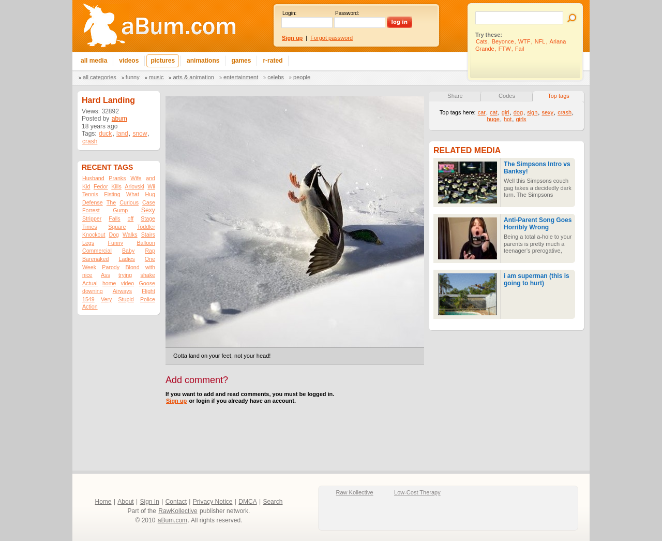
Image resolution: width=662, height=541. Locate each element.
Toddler (146, 227)
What (132, 194)
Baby (128, 250)
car (482, 112)
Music (156, 77)
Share (454, 96)
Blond (132, 267)
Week (89, 267)
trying (125, 275)
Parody (110, 267)
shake (148, 275)
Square (117, 227)
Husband (93, 178)
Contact (176, 501)
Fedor (101, 186)
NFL (540, 41)
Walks (130, 234)
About (125, 501)
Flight (148, 291)
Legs (88, 243)
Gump (120, 210)
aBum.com (172, 520)
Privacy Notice (213, 501)
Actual (90, 283)
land (122, 133)
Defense (92, 202)
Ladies (126, 259)
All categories (99, 77)
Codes (507, 96)
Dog (114, 234)
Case (148, 202)
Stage (148, 218)
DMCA (247, 501)
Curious (129, 202)
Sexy (148, 210)
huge (493, 119)
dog (518, 112)
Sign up (176, 401)
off (131, 218)
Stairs (148, 234)
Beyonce (503, 41)
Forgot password (331, 38)
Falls (115, 218)
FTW (505, 49)
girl (505, 112)
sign (532, 112)
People (301, 77)
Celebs (275, 77)
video (127, 283)
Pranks (117, 178)
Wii (151, 186)
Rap (150, 250)
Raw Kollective (354, 492)
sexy (547, 112)
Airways (122, 291)
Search (272, 501)
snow (139, 133)
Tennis (90, 194)
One (150, 259)
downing (92, 291)
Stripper (91, 218)
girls (521, 119)
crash (89, 141)
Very (106, 299)
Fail (519, 49)
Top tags (558, 96)
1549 (88, 299)
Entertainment (240, 77)
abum (119, 118)
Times (89, 227)
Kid (86, 186)
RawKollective (177, 511)
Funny (133, 77)
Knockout (93, 234)
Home (103, 501)
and (150, 178)
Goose (147, 283)
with (150, 267)
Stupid (126, 299)
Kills (116, 186)
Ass (105, 275)
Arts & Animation (193, 77)
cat (494, 112)
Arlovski (134, 186)
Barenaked (95, 259)
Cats (482, 41)
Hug (150, 194)
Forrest (91, 210)
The (111, 202)
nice (87, 275)
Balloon (146, 243)
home (109, 283)
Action (90, 306)
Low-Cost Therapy (417, 492)
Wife (135, 178)
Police (147, 299)
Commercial (97, 250)
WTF (524, 41)
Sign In (149, 501)
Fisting (112, 194)
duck (105, 133)
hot (507, 119)
